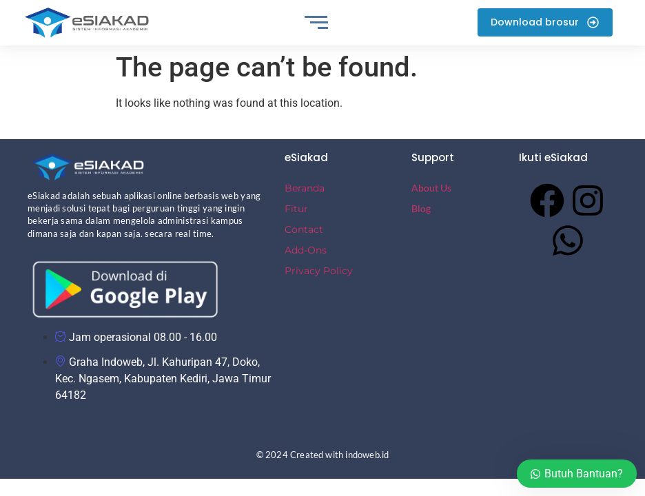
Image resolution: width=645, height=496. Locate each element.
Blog (421, 208)
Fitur (296, 209)
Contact (304, 229)
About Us (431, 188)
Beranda (305, 188)
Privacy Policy (319, 271)
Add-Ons (306, 250)
